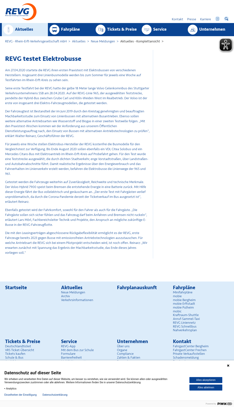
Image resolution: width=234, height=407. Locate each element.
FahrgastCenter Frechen (190, 350)
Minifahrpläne (183, 292)
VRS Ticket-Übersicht (19, 350)
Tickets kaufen (15, 354)
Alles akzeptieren (206, 380)
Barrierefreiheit (71, 357)
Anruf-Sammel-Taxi (186, 319)
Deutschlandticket (18, 346)
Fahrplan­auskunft (137, 288)
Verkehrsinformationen (77, 300)
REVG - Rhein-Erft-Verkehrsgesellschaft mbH (36, 41)
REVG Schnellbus (185, 326)
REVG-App (68, 346)
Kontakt (182, 341)
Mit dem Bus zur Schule (77, 350)
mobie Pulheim (183, 307)
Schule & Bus (14, 357)
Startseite (16, 288)
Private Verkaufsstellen (189, 354)
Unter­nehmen (212, 29)
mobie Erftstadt (184, 304)
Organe (122, 350)
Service (160, 29)
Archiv (65, 296)
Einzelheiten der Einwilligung (20, 394)
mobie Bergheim (184, 300)
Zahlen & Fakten (128, 357)
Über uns (123, 346)
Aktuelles (24, 29)
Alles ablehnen (206, 387)
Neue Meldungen (103, 41)
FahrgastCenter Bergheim (191, 346)
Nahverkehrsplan (185, 330)
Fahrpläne (70, 29)
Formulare (68, 354)
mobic (177, 311)
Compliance (125, 354)
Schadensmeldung (186, 357)
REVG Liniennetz (184, 323)
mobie (177, 296)
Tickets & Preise (122, 29)
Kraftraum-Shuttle (186, 315)
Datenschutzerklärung (54, 394)
